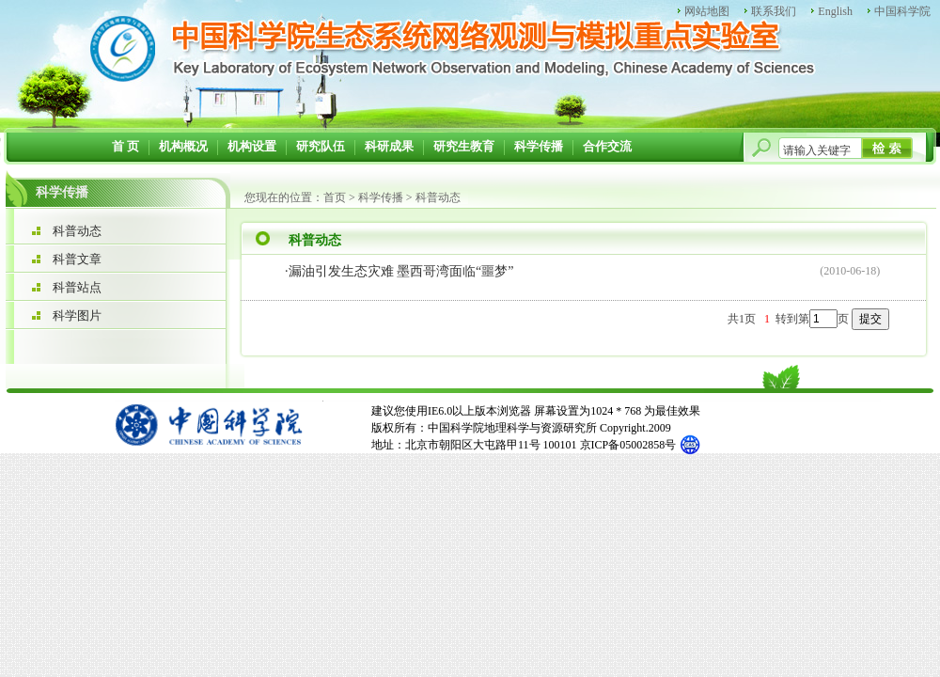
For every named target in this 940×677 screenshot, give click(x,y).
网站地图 (706, 11)
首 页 (125, 146)
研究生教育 (463, 146)
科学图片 (77, 315)
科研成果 (389, 146)
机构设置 (251, 146)
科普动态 (77, 231)
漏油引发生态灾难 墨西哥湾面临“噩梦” (401, 271)
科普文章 (77, 259)
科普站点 (77, 287)
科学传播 (538, 146)
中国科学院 (902, 11)
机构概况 (183, 146)
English (835, 11)
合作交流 (607, 146)
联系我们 (773, 11)
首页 (334, 197)
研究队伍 (320, 146)
